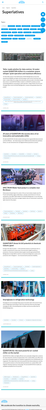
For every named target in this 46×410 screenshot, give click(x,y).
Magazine (8, 7)
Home (3, 7)
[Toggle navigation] (3, 2)
